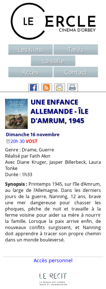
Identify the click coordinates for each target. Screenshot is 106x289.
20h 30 (16, 141)
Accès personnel (53, 260)
